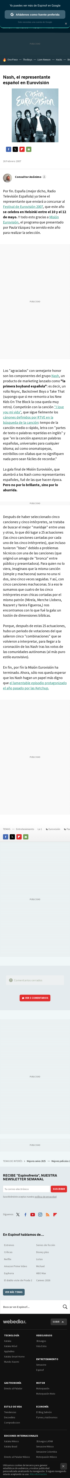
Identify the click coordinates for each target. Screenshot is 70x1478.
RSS (48, 1214)
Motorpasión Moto (45, 1393)
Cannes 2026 (43, 1280)
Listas (39, 1259)
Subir (56, 1321)
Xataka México (11, 1441)
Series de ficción (45, 1245)
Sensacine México (45, 1446)
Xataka (7, 1341)
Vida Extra (41, 1346)
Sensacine (41, 1364)
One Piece (12, 59)
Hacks (59, 59)
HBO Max (41, 1273)
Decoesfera (9, 1417)
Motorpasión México (46, 1457)
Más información (38, 1474)
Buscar (65, 1306)
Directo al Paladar (13, 1388)
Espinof (40, 1370)
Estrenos (9, 1245)
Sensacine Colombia (46, 1451)
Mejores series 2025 (36, 1161)
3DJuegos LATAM (44, 1441)
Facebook (8, 149)
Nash (55, 376)
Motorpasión (42, 1388)
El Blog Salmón (44, 1412)
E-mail (28, 149)
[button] (30, 177)
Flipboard (22, 149)
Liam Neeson (44, 59)
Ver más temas (14, 1292)
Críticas (8, 1252)
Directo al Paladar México (17, 1457)
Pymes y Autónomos (46, 1417)
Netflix (7, 1259)
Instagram (40, 1214)
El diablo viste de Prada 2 (18, 1280)
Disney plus (42, 1252)
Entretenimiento (25, 829)
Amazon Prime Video (15, 1266)
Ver (36, 997)
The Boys (27, 59)
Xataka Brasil (10, 1446)
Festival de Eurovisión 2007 (23, 206)
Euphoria (9, 1273)
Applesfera (9, 1351)
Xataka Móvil (10, 1346)
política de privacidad (46, 1196)
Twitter (15, 149)
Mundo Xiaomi (11, 1361)
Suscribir (59, 1189)
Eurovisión (54, 829)
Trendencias (10, 1412)
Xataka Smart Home (14, 1356)
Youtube (33, 1214)
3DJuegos (41, 1341)
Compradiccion (12, 1422)
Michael (40, 1266)
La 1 (40, 829)
